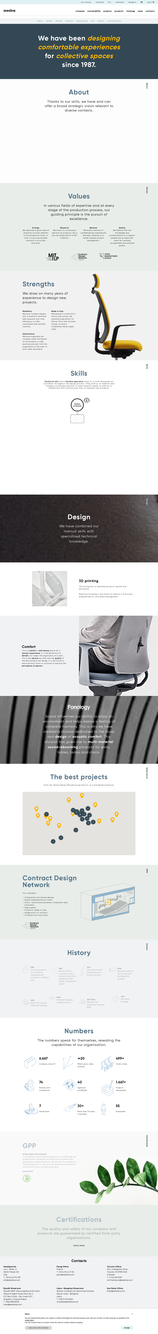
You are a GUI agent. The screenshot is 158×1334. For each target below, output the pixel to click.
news (140, 11)
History (100, 21)
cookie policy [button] (29, 1320)
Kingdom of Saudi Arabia (14, 1299)
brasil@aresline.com (116, 1291)
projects (107, 11)
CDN (92, 21)
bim (109, 2)
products (119, 11)
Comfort (69, 21)
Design (59, 21)
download (99, 2)
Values (49, 21)
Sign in (150, 2)
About (40, 21)
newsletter (120, 2)
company (80, 11)
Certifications (114, 21)
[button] (132, 1314)
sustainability (94, 11)
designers (132, 2)
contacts (150, 11)
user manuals (86, 2)
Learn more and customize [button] (38, 1328)
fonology (130, 11)
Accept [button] (127, 1328)
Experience (82, 21)
